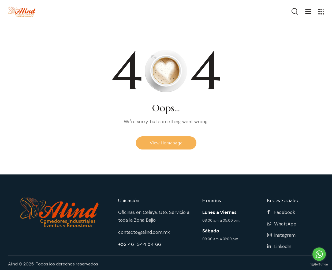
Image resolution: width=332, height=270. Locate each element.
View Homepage (166, 142)
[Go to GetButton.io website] (319, 264)
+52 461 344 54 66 (139, 244)
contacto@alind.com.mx (144, 232)
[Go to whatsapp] (319, 254)
